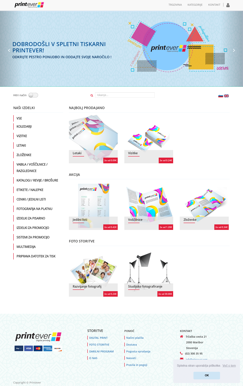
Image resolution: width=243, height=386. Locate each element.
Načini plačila (135, 338)
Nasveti (131, 358)
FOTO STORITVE (99, 344)
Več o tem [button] (229, 365)
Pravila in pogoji (136, 365)
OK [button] (207, 375)
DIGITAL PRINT (98, 338)
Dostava (131, 344)
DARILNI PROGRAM (101, 351)
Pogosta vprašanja (138, 351)
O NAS (93, 358)
